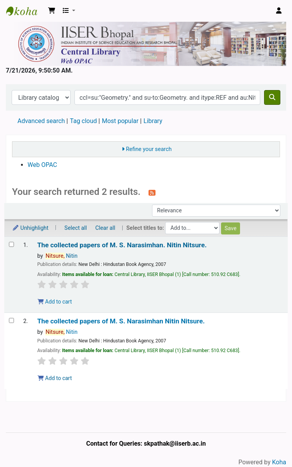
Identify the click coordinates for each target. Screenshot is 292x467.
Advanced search (41, 121)
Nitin (61, 256)
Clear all (105, 228)
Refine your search (149, 149)
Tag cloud (83, 121)
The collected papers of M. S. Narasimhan (121, 321)
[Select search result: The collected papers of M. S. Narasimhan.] (11, 244)
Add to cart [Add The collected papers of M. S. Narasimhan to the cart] (55, 378)
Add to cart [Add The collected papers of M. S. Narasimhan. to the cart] (55, 302)
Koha (279, 462)
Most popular (120, 121)
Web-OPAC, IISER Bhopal (25, 11)
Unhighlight (30, 228)
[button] (51, 11)
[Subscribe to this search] (152, 192)
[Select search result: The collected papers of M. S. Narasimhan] (11, 320)
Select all (75, 228)
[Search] (272, 97)
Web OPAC (42, 164)
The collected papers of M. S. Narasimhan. (122, 245)
